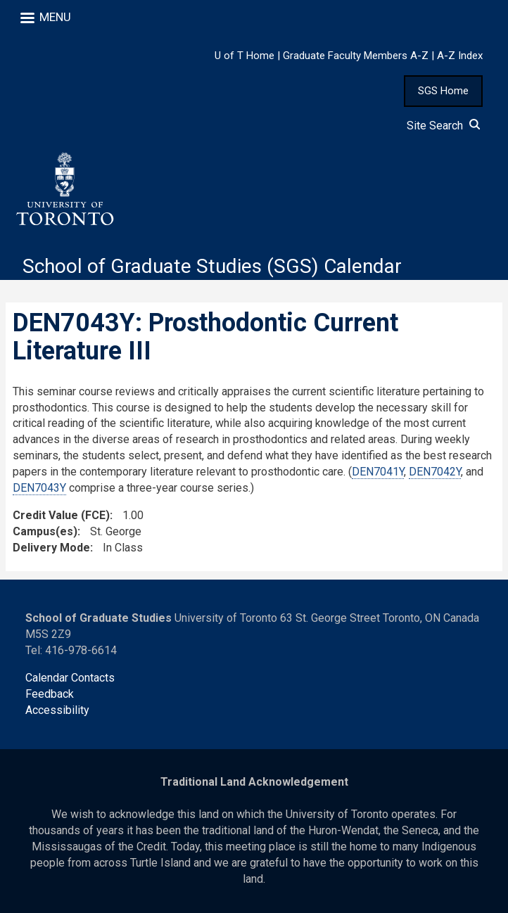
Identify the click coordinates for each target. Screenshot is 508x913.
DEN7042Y (435, 471)
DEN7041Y (378, 471)
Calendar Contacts (70, 677)
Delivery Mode (51, 547)
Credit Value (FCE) (61, 515)
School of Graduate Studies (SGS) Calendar (212, 266)
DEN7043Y (39, 487)
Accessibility (57, 710)
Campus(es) (45, 531)
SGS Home (443, 90)
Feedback (49, 694)
